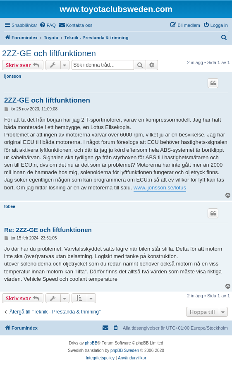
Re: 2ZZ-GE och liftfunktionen (48, 229)
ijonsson (12, 76)
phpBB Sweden (124, 350)
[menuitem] (47, 25)
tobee (9, 206)
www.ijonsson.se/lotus (160, 187)
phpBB (91, 343)
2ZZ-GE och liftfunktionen (49, 53)
